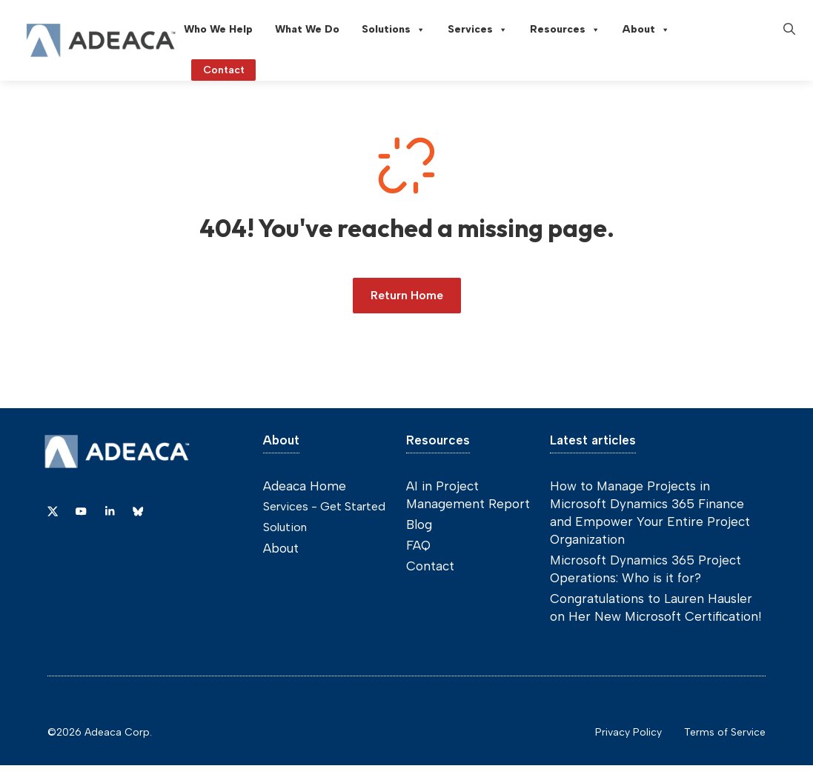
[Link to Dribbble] (109, 511)
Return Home (407, 295)
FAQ (418, 545)
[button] (789, 29)
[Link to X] (52, 511)
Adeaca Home (304, 486)
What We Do (307, 29)
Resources (565, 29)
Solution (285, 527)
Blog (419, 524)
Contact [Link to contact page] (224, 70)
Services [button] (478, 29)
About (646, 29)
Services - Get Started (324, 506)
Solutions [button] (393, 29)
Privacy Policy (628, 732)
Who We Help (218, 29)
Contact (430, 566)
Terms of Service (725, 732)
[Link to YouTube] (81, 511)
